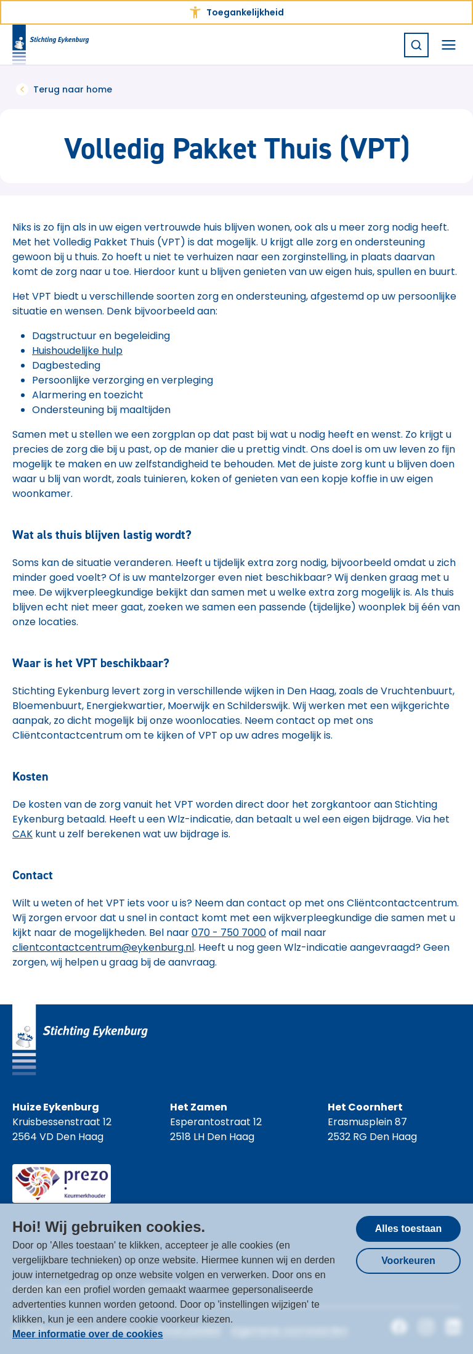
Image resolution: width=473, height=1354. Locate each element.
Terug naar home (64, 89)
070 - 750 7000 (229, 932)
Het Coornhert (365, 1107)
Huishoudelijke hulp (77, 350)
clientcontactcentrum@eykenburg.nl (103, 947)
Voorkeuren (408, 1260)
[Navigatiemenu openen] (448, 45)
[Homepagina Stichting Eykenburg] (50, 45)
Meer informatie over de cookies (87, 1334)
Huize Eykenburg (55, 1107)
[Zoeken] (416, 45)
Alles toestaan (408, 1228)
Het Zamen (198, 1107)
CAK (22, 834)
